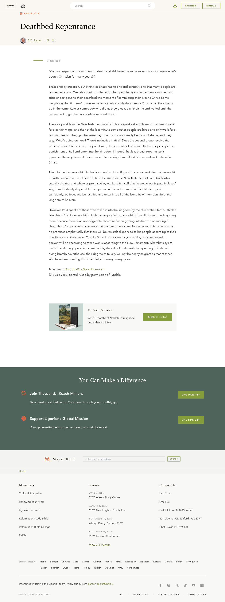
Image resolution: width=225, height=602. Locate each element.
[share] (52, 40)
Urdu (120, 567)
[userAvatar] (175, 6)
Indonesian (130, 561)
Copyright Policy (168, 594)
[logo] (23, 6)
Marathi (168, 561)
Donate (211, 5)
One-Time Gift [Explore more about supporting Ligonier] (191, 420)
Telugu (86, 567)
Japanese (144, 561)
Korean (157, 561)
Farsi (76, 561)
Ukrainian (109, 567)
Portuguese (192, 561)
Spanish (55, 567)
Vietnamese (133, 567)
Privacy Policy (197, 594)
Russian (43, 567)
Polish (179, 561)
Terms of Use (141, 594)
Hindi (118, 561)
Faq (121, 594)
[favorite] (48, 40)
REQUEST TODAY (157, 317)
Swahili (66, 567)
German (97, 561)
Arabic (43, 561)
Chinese (66, 561)
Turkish (97, 567)
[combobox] (107, 6)
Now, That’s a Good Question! (84, 269)
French (86, 561)
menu (10, 5)
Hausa (108, 561)
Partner (190, 5)
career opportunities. (100, 583)
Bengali (54, 561)
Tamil (76, 567)
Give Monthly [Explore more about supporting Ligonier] (191, 394)
